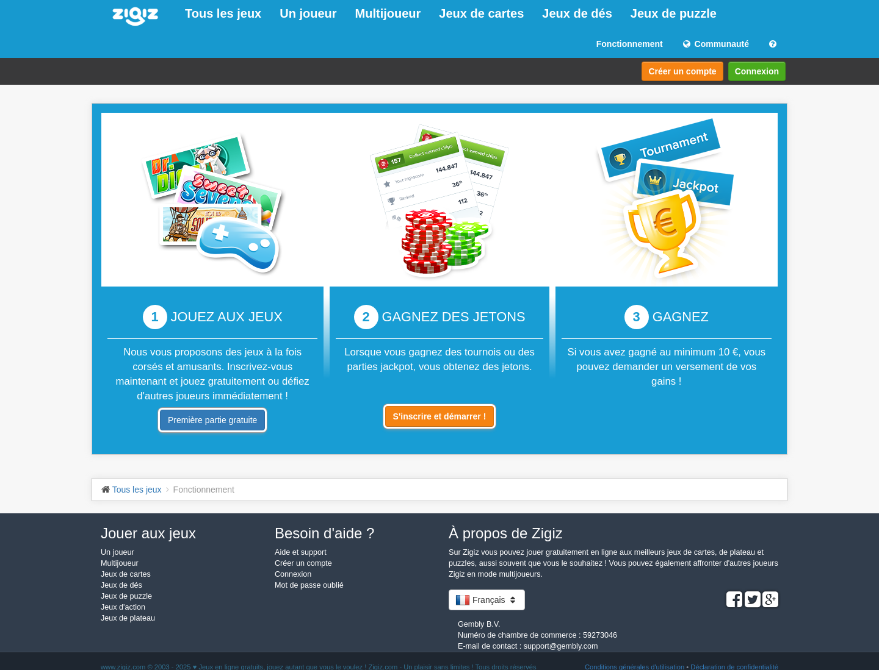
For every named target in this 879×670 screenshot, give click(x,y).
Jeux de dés (577, 13)
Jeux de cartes (481, 13)
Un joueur (308, 13)
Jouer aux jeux (148, 533)
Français (486, 600)
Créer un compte (682, 71)
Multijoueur (388, 13)
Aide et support (301, 552)
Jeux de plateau (128, 618)
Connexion (757, 71)
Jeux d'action (123, 607)
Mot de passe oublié (309, 585)
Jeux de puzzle (674, 13)
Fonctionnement (629, 44)
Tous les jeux (223, 13)
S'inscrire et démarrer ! (440, 416)
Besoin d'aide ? (324, 533)
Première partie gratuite (212, 420)
